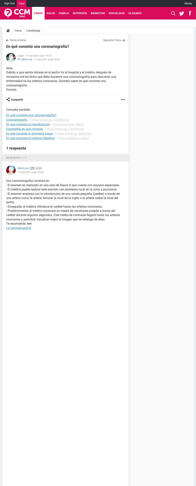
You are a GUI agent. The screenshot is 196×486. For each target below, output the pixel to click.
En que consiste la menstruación (28, 124)
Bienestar (98, 13)
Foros (38, 13)
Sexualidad (117, 13)
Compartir (17, 99)
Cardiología (33, 30)
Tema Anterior (18, 40)
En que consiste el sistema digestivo (30, 138)
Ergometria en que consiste (24, 129)
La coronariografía (18, 228)
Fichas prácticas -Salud (68, 124)
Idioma (188, 3)
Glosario (135, 13)
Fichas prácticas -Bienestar (73, 133)
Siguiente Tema (112, 40)
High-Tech (9, 3)
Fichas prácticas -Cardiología (49, 120)
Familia (64, 13)
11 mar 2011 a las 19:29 (47, 59)
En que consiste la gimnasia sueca (29, 133)
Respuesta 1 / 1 (16, 157)
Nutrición (80, 13)
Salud (21, 3)
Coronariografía (16, 120)
